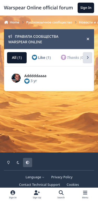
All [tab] (17, 57)
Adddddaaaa (35, 75)
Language (35, 177)
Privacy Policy (61, 177)
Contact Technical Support (39, 184)
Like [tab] (41, 57)
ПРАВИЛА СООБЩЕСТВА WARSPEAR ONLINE (33, 39)
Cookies (73, 184)
